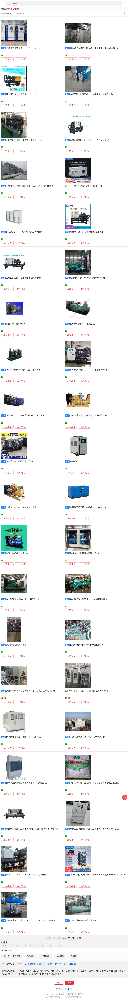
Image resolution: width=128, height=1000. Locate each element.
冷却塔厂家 (55, 964)
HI (21, 945)
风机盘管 (30, 956)
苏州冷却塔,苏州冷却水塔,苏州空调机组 (87, 737)
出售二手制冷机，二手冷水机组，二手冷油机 (26, 874)
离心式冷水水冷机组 (12, 956)
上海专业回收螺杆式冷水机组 (83, 920)
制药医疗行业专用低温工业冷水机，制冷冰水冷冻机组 (94, 829)
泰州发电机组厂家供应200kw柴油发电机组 (25, 415)
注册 (69, 982)
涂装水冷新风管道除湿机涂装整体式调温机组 (26, 783)
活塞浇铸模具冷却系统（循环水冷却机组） (25, 737)
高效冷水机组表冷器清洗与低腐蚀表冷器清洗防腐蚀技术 (95, 783)
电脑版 (68, 988)
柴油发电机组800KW (15, 324)
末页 (79, 938)
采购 (125, 797)
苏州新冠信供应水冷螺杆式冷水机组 (22, 94)
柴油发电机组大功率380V (17, 553)
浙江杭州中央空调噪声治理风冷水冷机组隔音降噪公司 (30, 691)
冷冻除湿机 (45, 956)
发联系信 (7, 59)
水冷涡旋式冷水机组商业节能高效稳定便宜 (89, 140)
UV (50, 945)
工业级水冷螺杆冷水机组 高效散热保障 (23, 278)
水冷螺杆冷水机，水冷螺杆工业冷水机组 (24, 140)
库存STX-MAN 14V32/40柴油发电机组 (87, 645)
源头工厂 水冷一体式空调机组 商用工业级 (84, 186)
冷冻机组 (74, 461)
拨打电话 (21, 59)
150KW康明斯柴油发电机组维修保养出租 (88, 415)
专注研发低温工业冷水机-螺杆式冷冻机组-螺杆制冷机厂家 (32, 829)
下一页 (71, 938)
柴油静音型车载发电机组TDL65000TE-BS (88, 507)
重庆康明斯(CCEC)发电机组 (82, 324)
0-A (2, 945)
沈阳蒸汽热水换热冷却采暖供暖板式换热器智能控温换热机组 (97, 874)
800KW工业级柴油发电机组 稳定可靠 (23, 599)
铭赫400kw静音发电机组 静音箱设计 (86, 553)
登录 (59, 982)
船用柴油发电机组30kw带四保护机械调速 (88, 369)
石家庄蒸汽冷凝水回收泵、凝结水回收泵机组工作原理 (30, 920)
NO (34, 945)
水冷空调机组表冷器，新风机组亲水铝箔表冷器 (91, 94)
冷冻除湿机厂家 (68, 964)
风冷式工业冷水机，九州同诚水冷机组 (23, 48)
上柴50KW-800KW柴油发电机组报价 (22, 507)
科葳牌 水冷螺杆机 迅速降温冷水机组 (87, 232)
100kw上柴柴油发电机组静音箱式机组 (23, 369)
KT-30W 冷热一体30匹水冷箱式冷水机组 (24, 232)
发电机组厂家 (43, 964)
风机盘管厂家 (30, 964)
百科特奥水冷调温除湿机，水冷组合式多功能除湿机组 (94, 48)
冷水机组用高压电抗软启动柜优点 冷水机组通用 (86, 691)
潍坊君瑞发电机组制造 (16, 645)
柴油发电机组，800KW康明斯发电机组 (87, 278)
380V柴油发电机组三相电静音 (19, 461)
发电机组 (60, 956)
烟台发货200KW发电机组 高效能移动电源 (88, 599)
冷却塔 (73, 956)
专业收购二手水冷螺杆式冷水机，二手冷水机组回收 (29, 186)
